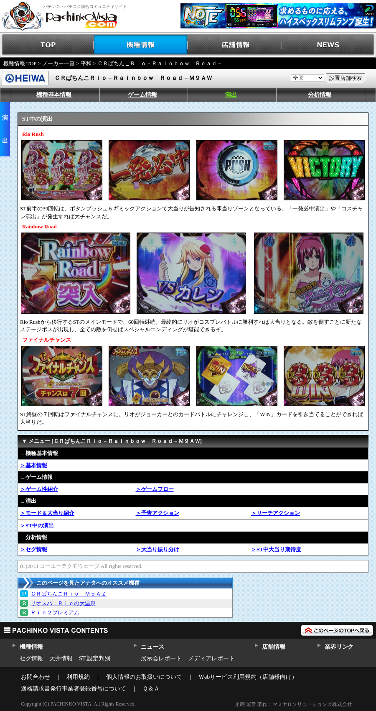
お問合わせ (35, 677)
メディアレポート (211, 658)
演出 (231, 95)
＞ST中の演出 (37, 525)
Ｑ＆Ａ (151, 688)
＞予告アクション (157, 513)
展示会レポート (161, 658)
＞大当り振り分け (157, 549)
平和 (86, 63)
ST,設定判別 (94, 658)
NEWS (329, 45)
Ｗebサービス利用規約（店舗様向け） (247, 677)
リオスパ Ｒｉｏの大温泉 (63, 603)
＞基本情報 (33, 465)
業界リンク (339, 647)
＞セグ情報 (33, 549)
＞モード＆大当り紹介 (47, 513)
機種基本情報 (53, 95)
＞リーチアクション (275, 513)
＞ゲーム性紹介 (39, 489)
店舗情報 (235, 45)
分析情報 (319, 95)
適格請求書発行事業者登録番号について (73, 688)
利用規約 (78, 677)
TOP (47, 45)
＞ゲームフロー (155, 489)
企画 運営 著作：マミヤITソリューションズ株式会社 (293, 704)
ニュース (152, 647)
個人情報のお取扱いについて (144, 677)
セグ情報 (31, 658)
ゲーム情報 (142, 95)
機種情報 (141, 45)
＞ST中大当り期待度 (276, 549)
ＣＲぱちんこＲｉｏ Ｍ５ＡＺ (68, 594)
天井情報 (61, 658)
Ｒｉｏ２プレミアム (54, 612)
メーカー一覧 (58, 63)
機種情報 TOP (19, 63)
